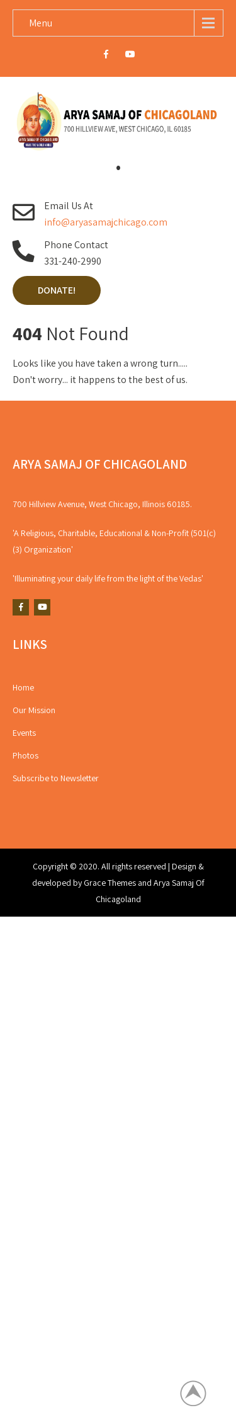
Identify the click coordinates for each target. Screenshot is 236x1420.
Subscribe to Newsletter (56, 778)
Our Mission (34, 710)
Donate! (57, 290)
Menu (40, 23)
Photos (25, 755)
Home (23, 687)
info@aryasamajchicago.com (105, 222)
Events (24, 732)
